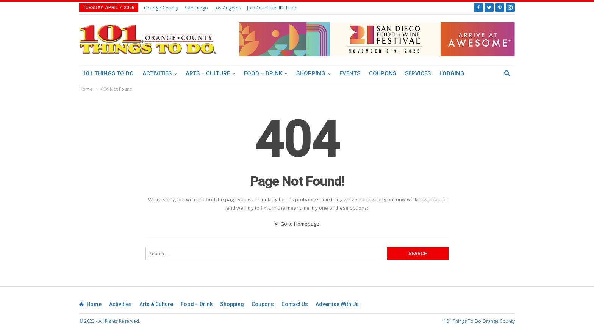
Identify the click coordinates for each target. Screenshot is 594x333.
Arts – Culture (208, 73)
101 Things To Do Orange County (479, 321)
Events (349, 73)
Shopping (310, 73)
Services (418, 73)
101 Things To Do (108, 73)
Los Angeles (227, 7)
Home (90, 304)
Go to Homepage (297, 223)
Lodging (451, 73)
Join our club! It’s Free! (272, 7)
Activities (157, 73)
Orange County (161, 7)
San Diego (196, 7)
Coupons (382, 73)
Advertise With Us (337, 304)
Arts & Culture (156, 304)
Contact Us (294, 304)
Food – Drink (263, 73)
